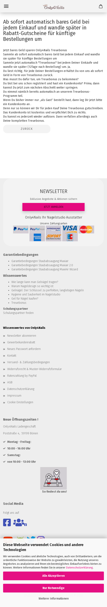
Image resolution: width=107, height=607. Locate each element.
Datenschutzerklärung (79, 567)
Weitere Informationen (54, 598)
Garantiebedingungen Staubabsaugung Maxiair (39, 261)
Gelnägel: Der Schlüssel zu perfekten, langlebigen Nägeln (47, 290)
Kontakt (11, 355)
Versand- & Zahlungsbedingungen (28, 362)
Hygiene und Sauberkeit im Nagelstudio (35, 294)
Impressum (14, 395)
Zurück (27, 129)
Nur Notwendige (53, 588)
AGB (9, 382)
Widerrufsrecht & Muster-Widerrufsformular (34, 369)
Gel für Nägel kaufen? (24, 298)
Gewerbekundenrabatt (21, 342)
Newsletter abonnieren (21, 335)
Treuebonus (18, 303)
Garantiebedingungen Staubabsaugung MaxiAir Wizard (44, 269)
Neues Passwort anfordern (24, 349)
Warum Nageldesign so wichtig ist (32, 286)
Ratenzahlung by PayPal (22, 376)
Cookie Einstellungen (20, 402)
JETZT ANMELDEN (53, 206)
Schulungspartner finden (18, 313)
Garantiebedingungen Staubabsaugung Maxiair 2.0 (42, 265)
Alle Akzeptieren (53, 576)
